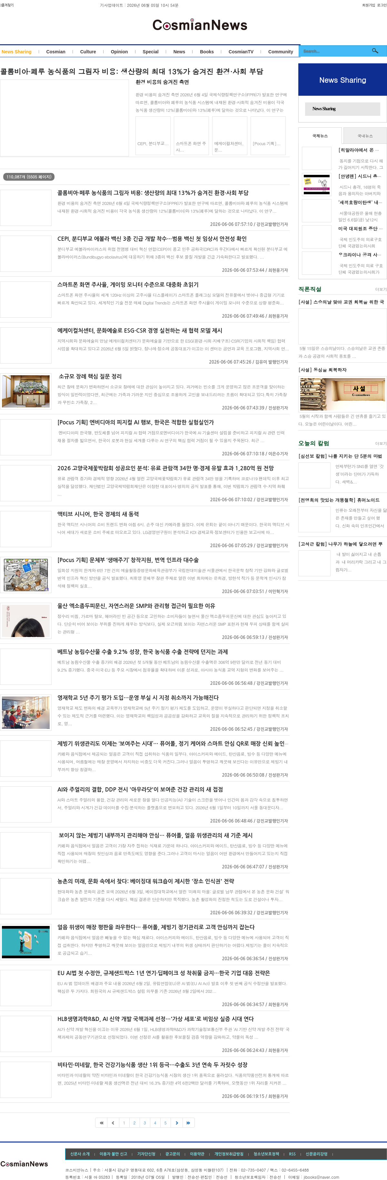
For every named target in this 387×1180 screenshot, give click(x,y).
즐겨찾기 (6, 5)
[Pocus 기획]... (267, 143)
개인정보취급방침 (228, 1154)
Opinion (119, 51)
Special (151, 51)
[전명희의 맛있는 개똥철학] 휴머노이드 (339, 500)
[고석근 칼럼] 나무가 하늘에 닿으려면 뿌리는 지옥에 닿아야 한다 (340, 544)
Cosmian (55, 51)
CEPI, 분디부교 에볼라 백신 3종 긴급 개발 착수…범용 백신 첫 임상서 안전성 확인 (152, 239)
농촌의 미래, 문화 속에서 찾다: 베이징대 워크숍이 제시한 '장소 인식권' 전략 (145, 881)
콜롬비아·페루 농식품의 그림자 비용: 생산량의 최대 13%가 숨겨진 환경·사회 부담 (131, 71)
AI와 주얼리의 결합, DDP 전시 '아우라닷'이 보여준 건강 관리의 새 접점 (140, 789)
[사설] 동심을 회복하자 (322, 370)
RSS (292, 1154)
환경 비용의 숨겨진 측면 (162, 82)
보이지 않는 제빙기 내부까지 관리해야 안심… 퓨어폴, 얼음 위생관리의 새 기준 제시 (155, 835)
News (179, 51)
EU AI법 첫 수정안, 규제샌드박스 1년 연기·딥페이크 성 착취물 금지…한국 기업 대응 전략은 (163, 973)
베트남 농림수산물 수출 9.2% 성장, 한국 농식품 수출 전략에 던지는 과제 (142, 652)
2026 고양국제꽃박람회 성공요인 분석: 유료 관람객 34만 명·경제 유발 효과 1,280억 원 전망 (165, 468)
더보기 (381, 289)
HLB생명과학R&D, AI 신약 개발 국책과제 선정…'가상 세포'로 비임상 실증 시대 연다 (155, 1019)
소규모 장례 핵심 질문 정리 (89, 376)
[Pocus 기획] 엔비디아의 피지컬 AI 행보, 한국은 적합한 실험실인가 (135, 422)
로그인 (382, 5)
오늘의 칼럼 (313, 443)
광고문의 (172, 1154)
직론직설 (310, 289)
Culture (88, 51)
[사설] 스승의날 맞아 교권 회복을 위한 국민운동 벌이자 (341, 302)
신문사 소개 (80, 1154)
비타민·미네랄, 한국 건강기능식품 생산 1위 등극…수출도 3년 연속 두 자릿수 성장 (152, 1065)
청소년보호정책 (266, 1154)
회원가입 (368, 5)
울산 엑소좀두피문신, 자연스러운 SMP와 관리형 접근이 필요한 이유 (136, 606)
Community (280, 51)
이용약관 (197, 1154)
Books (207, 51)
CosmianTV (241, 51)
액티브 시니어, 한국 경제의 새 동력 (98, 514)
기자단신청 (146, 1154)
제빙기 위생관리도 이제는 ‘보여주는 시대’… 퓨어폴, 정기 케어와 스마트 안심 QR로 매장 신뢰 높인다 (173, 744)
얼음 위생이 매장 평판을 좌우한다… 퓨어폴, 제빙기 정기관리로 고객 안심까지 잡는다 (156, 927)
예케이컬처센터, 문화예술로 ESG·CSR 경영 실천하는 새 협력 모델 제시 (140, 331)
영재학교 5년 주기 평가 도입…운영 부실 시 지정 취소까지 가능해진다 (138, 698)
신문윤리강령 (317, 1154)
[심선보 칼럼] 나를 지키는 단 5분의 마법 (340, 456)
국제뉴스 (320, 135)
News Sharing (17, 51)
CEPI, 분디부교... (153, 143)
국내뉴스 (365, 135)
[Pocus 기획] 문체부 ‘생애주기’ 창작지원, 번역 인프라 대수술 (128, 560)
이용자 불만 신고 (113, 1154)
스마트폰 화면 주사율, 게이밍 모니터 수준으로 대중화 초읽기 (128, 285)
